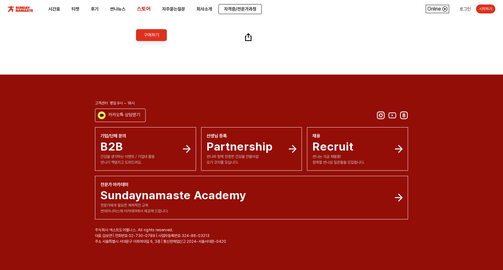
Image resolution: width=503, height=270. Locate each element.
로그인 (465, 9)
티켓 (75, 9)
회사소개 (204, 9)
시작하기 (485, 9)
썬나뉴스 (117, 9)
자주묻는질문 (173, 9)
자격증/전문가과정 (240, 9)
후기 (94, 9)
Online (437, 9)
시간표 (54, 9)
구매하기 (151, 34)
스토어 (143, 9)
